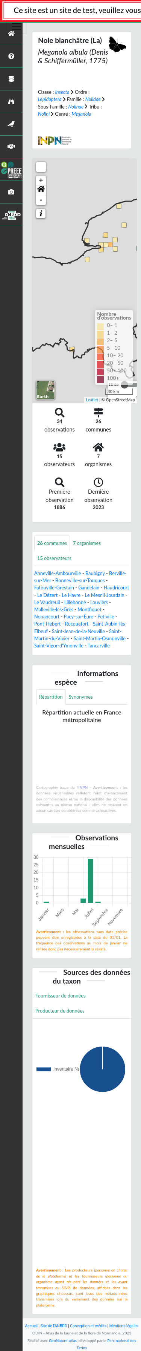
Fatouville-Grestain (54, 587)
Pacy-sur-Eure (78, 617)
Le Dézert (47, 595)
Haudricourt (116, 587)
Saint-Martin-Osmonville (100, 638)
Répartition (51, 697)
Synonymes (81, 697)
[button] (41, 190)
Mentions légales (124, 1325)
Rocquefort (77, 624)
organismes (87, 543)
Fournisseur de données (60, 996)
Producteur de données (60, 1011)
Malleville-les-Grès (53, 609)
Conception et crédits (88, 1325)
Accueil (31, 1325)
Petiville (105, 617)
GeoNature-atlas (63, 1340)
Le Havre (71, 595)
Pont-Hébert (47, 624)
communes (52, 543)
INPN (83, 787)
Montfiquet (89, 609)
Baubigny (95, 573)
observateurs (54, 558)
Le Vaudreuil (47, 602)
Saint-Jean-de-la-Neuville (78, 631)
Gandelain (88, 587)
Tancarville (99, 646)
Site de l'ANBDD (54, 1325)
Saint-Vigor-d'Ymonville (58, 646)
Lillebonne (75, 602)
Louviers (99, 602)
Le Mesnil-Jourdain (104, 595)
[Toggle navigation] (16, 26)
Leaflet (92, 399)
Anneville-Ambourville (57, 573)
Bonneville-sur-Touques (80, 580)
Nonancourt (46, 617)
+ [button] (41, 180)
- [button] (41, 200)
